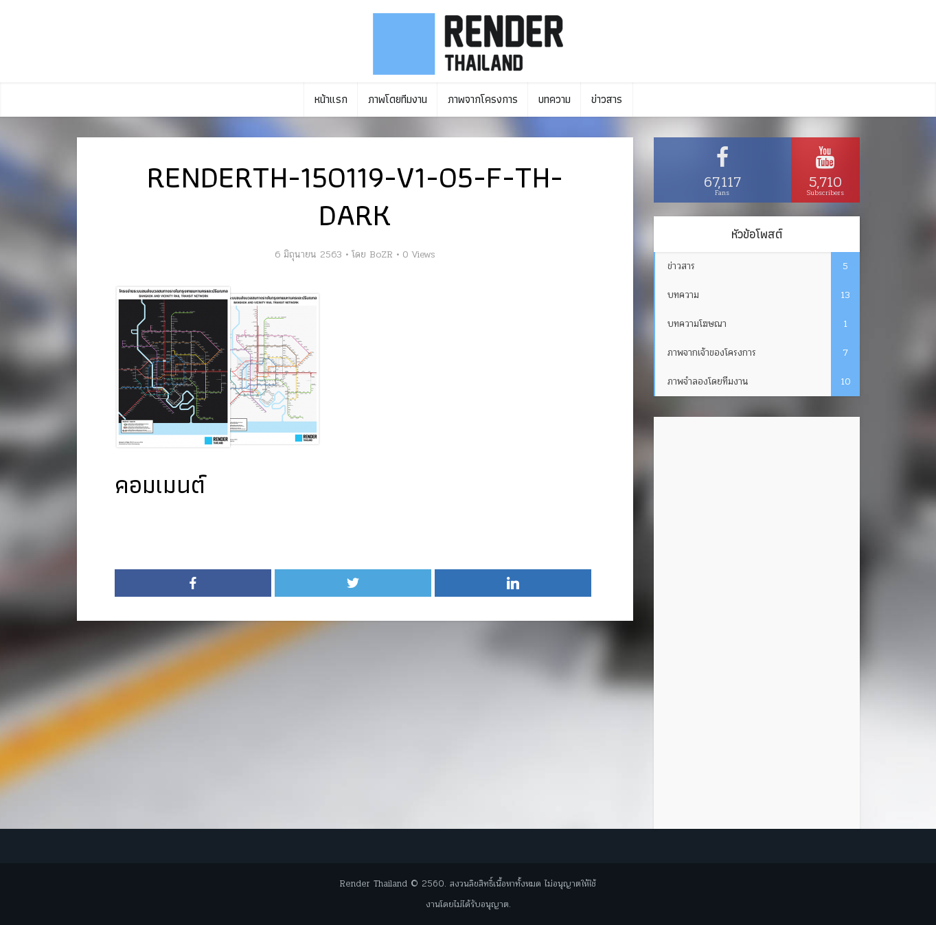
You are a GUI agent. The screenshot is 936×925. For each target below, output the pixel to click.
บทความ (554, 99)
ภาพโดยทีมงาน (397, 99)
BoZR (381, 255)
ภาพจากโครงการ (483, 99)
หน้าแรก (331, 99)
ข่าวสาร (606, 99)
